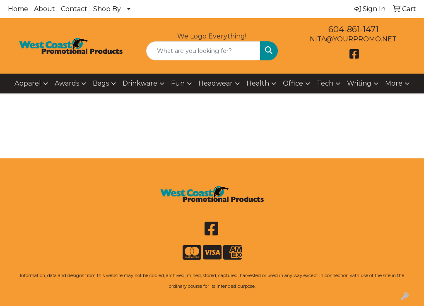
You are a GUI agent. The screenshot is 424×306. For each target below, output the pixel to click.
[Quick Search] (203, 50)
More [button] (393, 83)
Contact (74, 9)
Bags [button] (101, 83)
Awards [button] (67, 83)
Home (18, 9)
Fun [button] (178, 83)
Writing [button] (359, 83)
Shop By (107, 9)
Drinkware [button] (140, 83)
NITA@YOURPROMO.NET (353, 39)
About (44, 9)
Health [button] (257, 83)
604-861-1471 (353, 29)
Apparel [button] (27, 83)
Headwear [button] (215, 83)
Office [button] (293, 83)
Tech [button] (325, 83)
